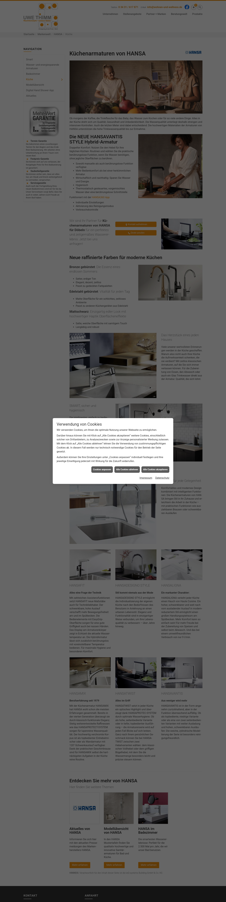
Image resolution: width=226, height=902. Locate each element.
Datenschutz (162, 477)
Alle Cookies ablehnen (127, 469)
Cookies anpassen (102, 469)
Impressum (146, 477)
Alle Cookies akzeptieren (155, 469)
